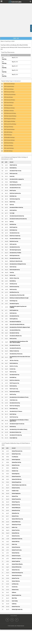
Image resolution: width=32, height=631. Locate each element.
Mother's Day (14, 527)
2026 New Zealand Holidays (10, 116)
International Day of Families (15, 252)
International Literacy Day (15, 345)
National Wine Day (15, 533)
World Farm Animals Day (15, 380)
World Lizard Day (13, 338)
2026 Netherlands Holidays (10, 113)
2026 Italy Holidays (8, 105)
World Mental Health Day (15, 391)
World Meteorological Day (15, 198)
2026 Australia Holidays (9, 83)
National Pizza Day (15, 465)
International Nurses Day (15, 247)
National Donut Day (16, 535)
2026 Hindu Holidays (8, 142)
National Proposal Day (16, 499)
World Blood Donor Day (14, 292)
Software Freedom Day (14, 350)
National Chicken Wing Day (17, 564)
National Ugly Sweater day (17, 609)
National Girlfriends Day (16, 567)
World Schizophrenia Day (15, 269)
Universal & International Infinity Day (17, 324)
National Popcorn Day (16, 453)
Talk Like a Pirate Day (14, 360)
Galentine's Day (15, 468)
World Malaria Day (13, 230)
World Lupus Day (13, 244)
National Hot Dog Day (16, 555)
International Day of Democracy (16, 353)
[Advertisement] (16, 20)
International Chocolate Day (15, 348)
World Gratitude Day (14, 363)
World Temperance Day (14, 383)
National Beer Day (15, 513)
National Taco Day (15, 578)
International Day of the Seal (15, 184)
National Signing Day (16, 459)
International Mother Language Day (17, 179)
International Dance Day (14, 232)
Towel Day (4, 59)
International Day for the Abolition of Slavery (18, 429)
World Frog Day (13, 190)
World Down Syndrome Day (15, 193)
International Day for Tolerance (16, 411)
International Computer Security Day (17, 423)
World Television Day (14, 417)
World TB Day (12, 201)
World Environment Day (14, 286)
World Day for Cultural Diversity (16, 261)
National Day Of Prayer (16, 524)
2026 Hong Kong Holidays (9, 94)
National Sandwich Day (16, 595)
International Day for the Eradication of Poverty (19, 397)
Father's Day (14, 544)
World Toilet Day (13, 414)
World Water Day (13, 196)
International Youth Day (14, 332)
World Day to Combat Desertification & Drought (19, 297)
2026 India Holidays (8, 97)
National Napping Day (16, 493)
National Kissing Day (16, 547)
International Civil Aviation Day (16, 435)
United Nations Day (13, 400)
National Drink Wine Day (16, 479)
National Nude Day (15, 552)
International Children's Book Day (16, 207)
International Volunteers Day (15, 432)
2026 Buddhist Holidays (9, 137)
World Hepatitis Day (14, 318)
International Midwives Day (15, 238)
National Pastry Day (16, 606)
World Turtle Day (13, 266)
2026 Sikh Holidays (8, 150)
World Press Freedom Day (15, 235)
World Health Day (13, 210)
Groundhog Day (15, 456)
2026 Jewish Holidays (9, 148)
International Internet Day (15, 402)
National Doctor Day (16, 504)
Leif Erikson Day (15, 583)
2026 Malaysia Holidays (9, 108)
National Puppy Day (16, 501)
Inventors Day (12, 369)
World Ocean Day (13, 289)
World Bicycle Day (13, 283)
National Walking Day (16, 507)
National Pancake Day (16, 476)
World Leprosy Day (13, 173)
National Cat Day (15, 589)
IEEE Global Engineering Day (15, 249)
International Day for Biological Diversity (18, 264)
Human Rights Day (13, 437)
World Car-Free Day (14, 366)
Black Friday (14, 598)
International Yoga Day (14, 303)
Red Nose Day (12, 275)
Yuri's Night (12, 213)
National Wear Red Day (16, 462)
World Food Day (13, 394)
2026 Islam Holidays (8, 145)
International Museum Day (15, 258)
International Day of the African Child (17, 295)
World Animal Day (13, 385)
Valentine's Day (15, 470)
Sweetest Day (14, 586)
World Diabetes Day (14, 408)
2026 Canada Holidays (9, 86)
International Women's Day (15, 187)
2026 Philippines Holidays (10, 118)
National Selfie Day (15, 541)
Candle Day (14, 603)
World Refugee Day (13, 300)
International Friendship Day (15, 321)
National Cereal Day (16, 487)
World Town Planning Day (15, 405)
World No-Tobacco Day (14, 278)
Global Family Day (13, 165)
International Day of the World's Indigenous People (20, 327)
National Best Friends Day (17, 538)
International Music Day (14, 374)
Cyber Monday (15, 600)
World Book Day (13, 224)
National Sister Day (16, 569)
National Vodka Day (16, 581)
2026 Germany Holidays (9, 91)
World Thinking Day (13, 182)
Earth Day (12, 221)
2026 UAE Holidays (8, 132)
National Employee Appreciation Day (19, 485)
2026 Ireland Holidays (9, 102)
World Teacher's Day (14, 388)
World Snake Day (13, 313)
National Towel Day (16, 530)
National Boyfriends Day (16, 575)
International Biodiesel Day (15, 330)
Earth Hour (12, 204)
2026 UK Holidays (8, 134)
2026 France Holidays (9, 89)
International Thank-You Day (15, 170)
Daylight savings (15, 490)
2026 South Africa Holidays (10, 124)
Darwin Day (12, 176)
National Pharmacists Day (17, 451)
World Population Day (14, 310)
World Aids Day (13, 426)
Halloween (14, 592)
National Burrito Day (16, 510)
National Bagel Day (15, 473)
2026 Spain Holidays (8, 126)
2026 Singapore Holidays (9, 121)
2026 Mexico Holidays (9, 110)
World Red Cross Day (14, 241)
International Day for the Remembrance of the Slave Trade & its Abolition (19, 342)
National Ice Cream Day (16, 558)
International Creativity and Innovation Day (18, 218)
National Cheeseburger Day (17, 572)
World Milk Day (13, 280)
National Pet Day (15, 516)
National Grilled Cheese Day (17, 518)
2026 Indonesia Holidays (9, 99)
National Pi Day (15, 496)
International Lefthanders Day (16, 335)
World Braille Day (13, 167)
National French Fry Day (16, 550)
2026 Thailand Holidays (9, 129)
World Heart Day (13, 371)
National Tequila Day (16, 561)
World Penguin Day (13, 227)
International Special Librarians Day (17, 215)
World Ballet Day (13, 377)
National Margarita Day (16, 482)
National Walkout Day (16, 521)
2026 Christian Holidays (9, 140)
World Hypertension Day (14, 255)
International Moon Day (14, 315)
